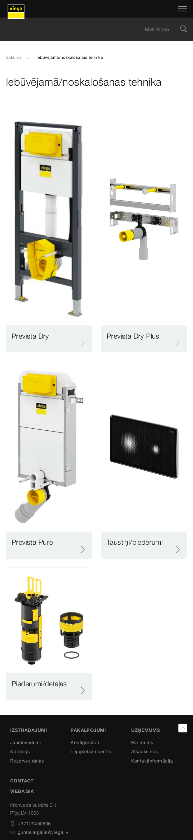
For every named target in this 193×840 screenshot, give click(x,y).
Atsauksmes (144, 751)
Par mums (142, 742)
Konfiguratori (85, 742)
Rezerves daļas (27, 761)
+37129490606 (30, 824)
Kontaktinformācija (152, 761)
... (29, 57)
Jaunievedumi (25, 742)
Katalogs (20, 751)
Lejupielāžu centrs (91, 751)
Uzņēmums (145, 730)
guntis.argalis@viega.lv (39, 832)
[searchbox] (91, 29)
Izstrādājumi (28, 730)
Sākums (13, 57)
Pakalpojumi (88, 730)
